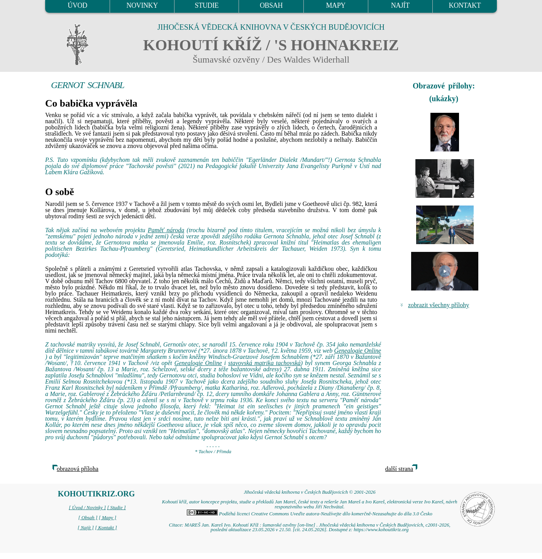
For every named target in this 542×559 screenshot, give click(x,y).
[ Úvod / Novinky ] (87, 507)
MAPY (335, 5)
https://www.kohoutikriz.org (381, 529)
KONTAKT (465, 5)
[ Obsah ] (88, 517)
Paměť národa (166, 230)
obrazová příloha (77, 469)
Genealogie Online (357, 350)
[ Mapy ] (108, 517)
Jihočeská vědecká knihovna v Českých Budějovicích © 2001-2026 (309, 492)
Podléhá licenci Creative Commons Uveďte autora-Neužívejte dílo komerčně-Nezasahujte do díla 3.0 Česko (309, 514)
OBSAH (271, 5)
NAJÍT (400, 5)
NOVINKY (142, 5)
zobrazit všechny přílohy (438, 305)
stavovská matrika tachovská (264, 363)
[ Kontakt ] (106, 527)
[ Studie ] (116, 507)
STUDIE (207, 5)
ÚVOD (77, 5)
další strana (399, 469)
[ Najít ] (86, 527)
